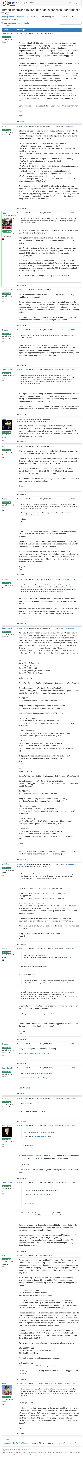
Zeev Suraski (7, 33)
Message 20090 (22, 1383)
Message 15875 (70, 948)
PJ (3, 446)
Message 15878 (22, 1044)
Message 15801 (22, 419)
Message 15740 (22, 33)
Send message (7, 37)
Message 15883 (22, 1098)
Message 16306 (22, 1255)
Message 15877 (22, 948)
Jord (5, 213)
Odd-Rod (5, 499)
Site (32, 3)
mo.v (4, 419)
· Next (7, 26)
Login (76, 3)
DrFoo (4, 1255)
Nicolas (5, 126)
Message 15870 (22, 628)
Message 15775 (22, 290)
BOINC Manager (22, 17)
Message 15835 (22, 499)
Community (21, 3)
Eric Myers (6, 1126)
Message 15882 (22, 1068)
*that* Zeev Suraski (37, 1054)
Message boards (8, 17)
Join (69, 3)
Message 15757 (22, 213)
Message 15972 (22, 1182)
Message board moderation (10, 19)
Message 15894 (22, 1125)
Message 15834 (22, 446)
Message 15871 (22, 864)
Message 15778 (22, 330)
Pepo (4, 1383)
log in (26, 23)
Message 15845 (22, 579)
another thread (35, 1156)
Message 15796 (22, 369)
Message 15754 (22, 126)
